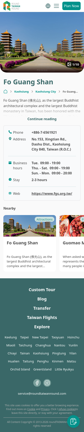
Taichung (25, 345)
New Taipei (40, 337)
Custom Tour (42, 289)
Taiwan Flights (42, 317)
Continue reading (41, 119)
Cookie (31, 409)
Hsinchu (73, 337)
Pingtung (59, 353)
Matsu (71, 361)
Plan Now (71, 6)
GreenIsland (42, 369)
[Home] (5, 91)
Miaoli (10, 345)
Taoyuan (58, 337)
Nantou (59, 345)
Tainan (25, 353)
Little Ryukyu (64, 369)
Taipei (24, 337)
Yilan (72, 353)
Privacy (45, 409)
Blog (42, 299)
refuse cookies (67, 409)
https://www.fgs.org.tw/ (52, 193)
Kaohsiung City (46, 91)
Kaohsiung (21, 91)
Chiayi (12, 353)
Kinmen (57, 361)
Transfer (42, 308)
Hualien (13, 361)
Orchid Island (20, 369)
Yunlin (73, 345)
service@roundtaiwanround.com (42, 393)
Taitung (28, 361)
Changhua (43, 345)
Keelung (11, 337)
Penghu (43, 361)
